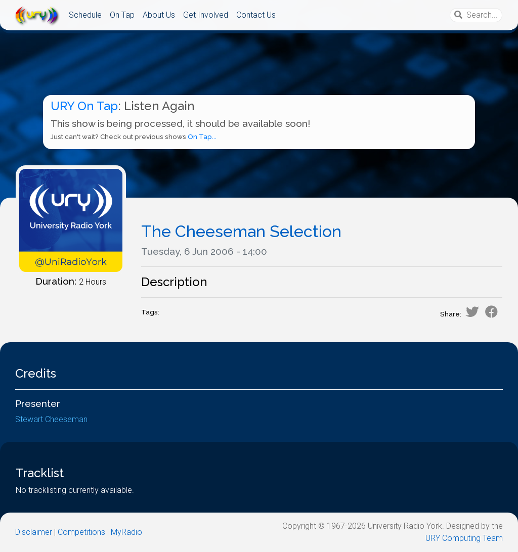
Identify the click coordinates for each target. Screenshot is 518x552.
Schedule (85, 15)
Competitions (81, 532)
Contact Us (256, 15)
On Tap (122, 15)
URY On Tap (84, 106)
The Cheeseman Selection (241, 231)
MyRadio (126, 532)
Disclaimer (33, 532)
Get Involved (205, 15)
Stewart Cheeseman (51, 419)
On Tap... (202, 137)
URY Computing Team (464, 538)
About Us (159, 15)
